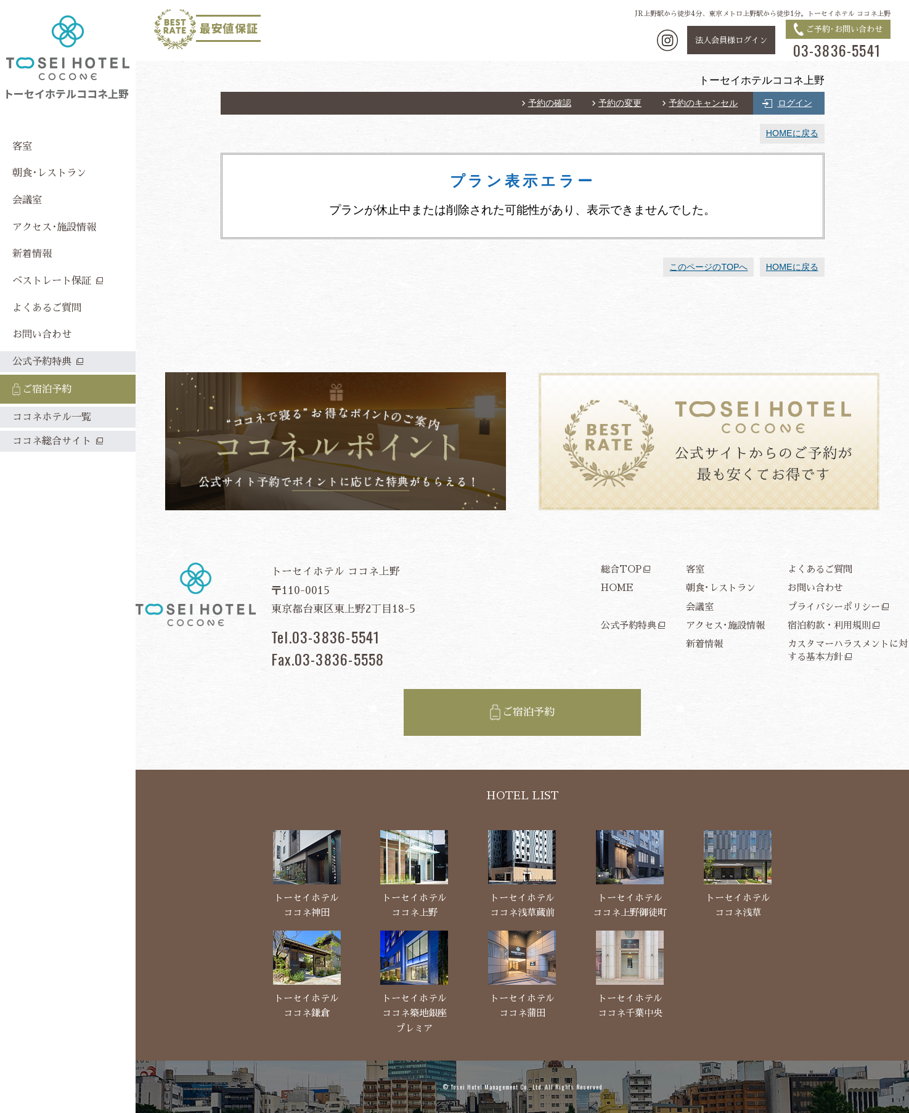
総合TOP (621, 569)
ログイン (795, 103)
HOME (617, 587)
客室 (695, 569)
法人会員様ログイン (731, 40)
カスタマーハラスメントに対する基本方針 (848, 650)
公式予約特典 (628, 625)
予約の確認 (549, 103)
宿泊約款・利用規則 (829, 625)
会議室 (700, 606)
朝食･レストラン (721, 587)
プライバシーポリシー (834, 606)
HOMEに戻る (792, 133)
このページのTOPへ (708, 267)
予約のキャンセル (703, 103)
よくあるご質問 (820, 569)
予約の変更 (620, 103)
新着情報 (704, 643)
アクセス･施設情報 (725, 625)
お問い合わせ (815, 587)
